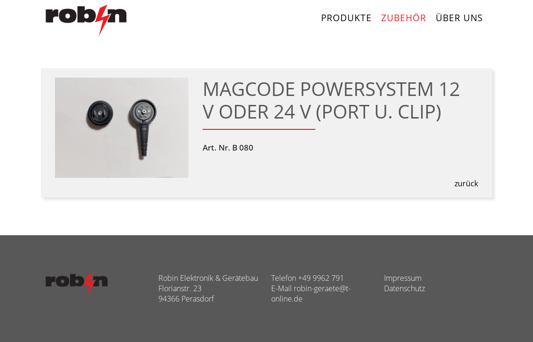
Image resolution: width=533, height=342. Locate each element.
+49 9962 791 (321, 278)
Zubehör (403, 18)
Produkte (346, 18)
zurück (466, 183)
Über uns (459, 18)
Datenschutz (404, 288)
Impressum (403, 278)
